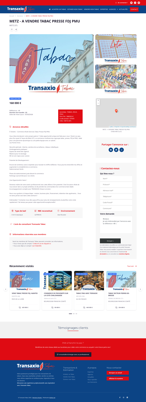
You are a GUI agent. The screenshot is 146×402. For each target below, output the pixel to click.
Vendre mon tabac (91, 9)
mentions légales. (124, 254)
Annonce (20, 16)
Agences (113, 9)
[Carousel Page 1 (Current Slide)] (70, 313)
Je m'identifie (37, 246)
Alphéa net (52, 397)
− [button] (98, 103)
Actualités (123, 9)
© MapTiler (117, 126)
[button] (111, 150)
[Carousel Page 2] (74, 313)
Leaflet (111, 126)
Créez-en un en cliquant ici (42, 243)
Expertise (104, 9)
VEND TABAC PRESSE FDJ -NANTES (25, 293)
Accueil (11, 16)
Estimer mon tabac (75, 9)
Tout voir (132, 266)
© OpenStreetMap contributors (128, 126)
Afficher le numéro (116, 378)
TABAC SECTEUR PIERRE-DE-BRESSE (118, 294)
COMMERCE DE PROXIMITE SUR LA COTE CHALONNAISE (56, 294)
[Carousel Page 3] (76, 313)
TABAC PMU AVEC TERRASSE (86, 293)
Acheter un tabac (59, 9)
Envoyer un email (115, 373)
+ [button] (98, 100)
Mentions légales (37, 397)
